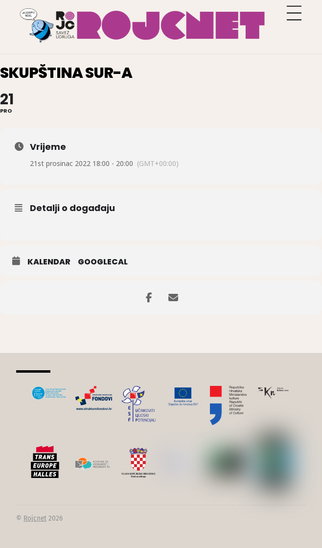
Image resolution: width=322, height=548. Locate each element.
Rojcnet (34, 518)
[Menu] (294, 13)
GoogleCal (103, 262)
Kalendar (48, 262)
